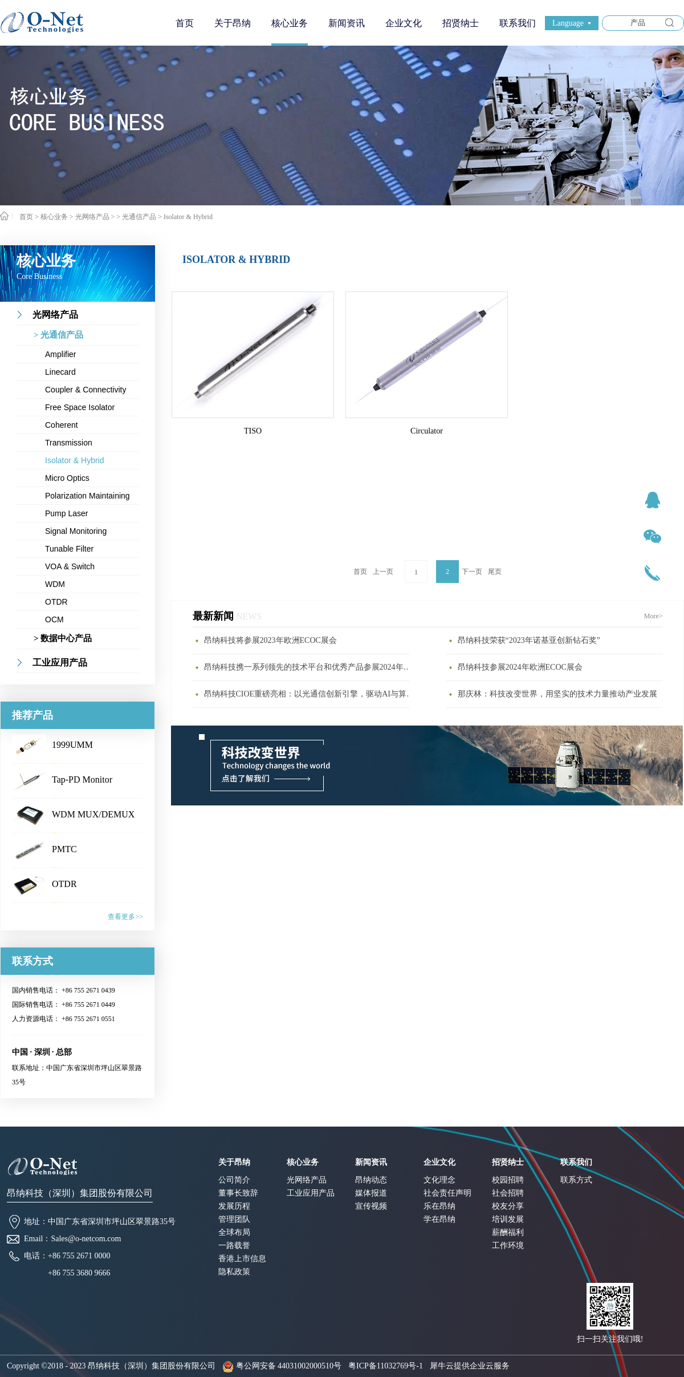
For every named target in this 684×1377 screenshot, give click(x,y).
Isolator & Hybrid (188, 217)
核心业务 (54, 217)
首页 (185, 23)
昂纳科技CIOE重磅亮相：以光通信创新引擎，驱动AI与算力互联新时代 (309, 694)
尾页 (495, 572)
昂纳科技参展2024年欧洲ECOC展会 (520, 667)
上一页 (383, 572)
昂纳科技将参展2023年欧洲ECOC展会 (270, 640)
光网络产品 (92, 217)
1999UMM (72, 745)
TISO (253, 431)
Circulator (426, 431)
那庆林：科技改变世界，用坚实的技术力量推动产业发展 (557, 694)
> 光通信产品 (136, 217)
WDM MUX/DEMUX (93, 814)
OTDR (64, 884)
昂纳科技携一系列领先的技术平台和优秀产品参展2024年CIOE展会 (309, 667)
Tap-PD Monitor (82, 779)
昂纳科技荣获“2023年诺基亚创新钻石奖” (529, 640)
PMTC (64, 849)
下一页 (472, 572)
